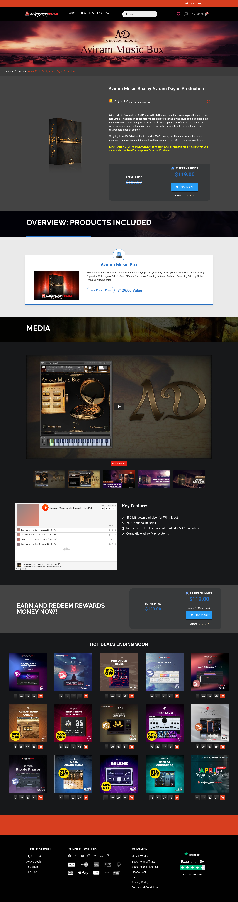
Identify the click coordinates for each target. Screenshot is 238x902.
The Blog (31, 871)
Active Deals (33, 861)
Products (19, 71)
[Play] (119, 406)
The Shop (32, 866)
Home (8, 71)
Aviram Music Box (119, 264)
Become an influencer (145, 866)
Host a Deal (139, 871)
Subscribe (119, 463)
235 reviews (196, 874)
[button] (49, 479)
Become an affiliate (143, 861)
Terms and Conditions (145, 887)
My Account (33, 856)
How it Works (140, 856)
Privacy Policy (140, 882)
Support (136, 877)
